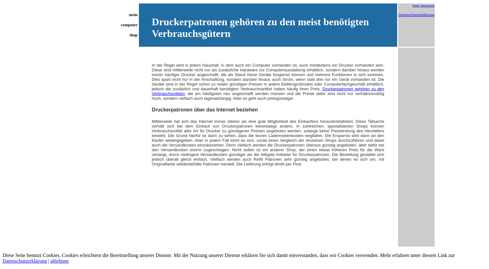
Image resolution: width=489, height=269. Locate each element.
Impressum (427, 5)
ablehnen (60, 261)
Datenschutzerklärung (416, 14)
